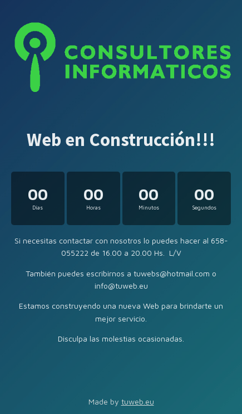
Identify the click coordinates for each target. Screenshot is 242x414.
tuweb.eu (137, 401)
